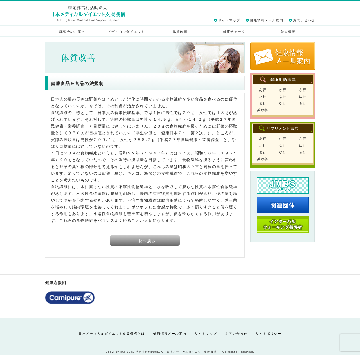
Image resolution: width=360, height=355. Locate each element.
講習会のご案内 (72, 31)
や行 (282, 103)
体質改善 (180, 31)
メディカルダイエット (126, 31)
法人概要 (288, 31)
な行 (282, 96)
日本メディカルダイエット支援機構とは (111, 333)
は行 (302, 96)
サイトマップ (229, 20)
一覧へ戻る (144, 241)
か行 (282, 89)
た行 (262, 96)
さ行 (302, 89)
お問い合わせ (304, 20)
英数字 (262, 110)
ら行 (302, 103)
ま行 (262, 103)
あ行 (262, 89)
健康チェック (234, 31)
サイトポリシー (268, 333)
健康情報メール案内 (266, 20)
